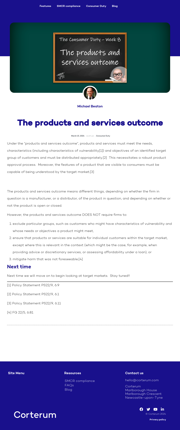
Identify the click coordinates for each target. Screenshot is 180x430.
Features (45, 6)
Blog (115, 6)
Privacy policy (158, 419)
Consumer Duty (96, 6)
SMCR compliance (68, 6)
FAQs (69, 385)
